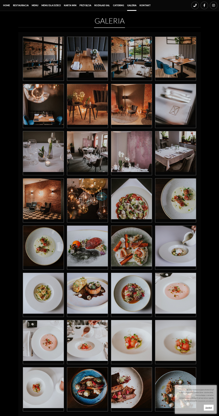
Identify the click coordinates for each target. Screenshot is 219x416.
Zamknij (208, 407)
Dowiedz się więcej (206, 401)
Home (6, 5)
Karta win (70, 5)
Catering (118, 5)
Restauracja (21, 5)
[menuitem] (6, 6)
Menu (35, 5)
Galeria (131, 5)
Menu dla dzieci (51, 5)
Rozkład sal (102, 5)
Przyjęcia (85, 5)
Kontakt (145, 5)
